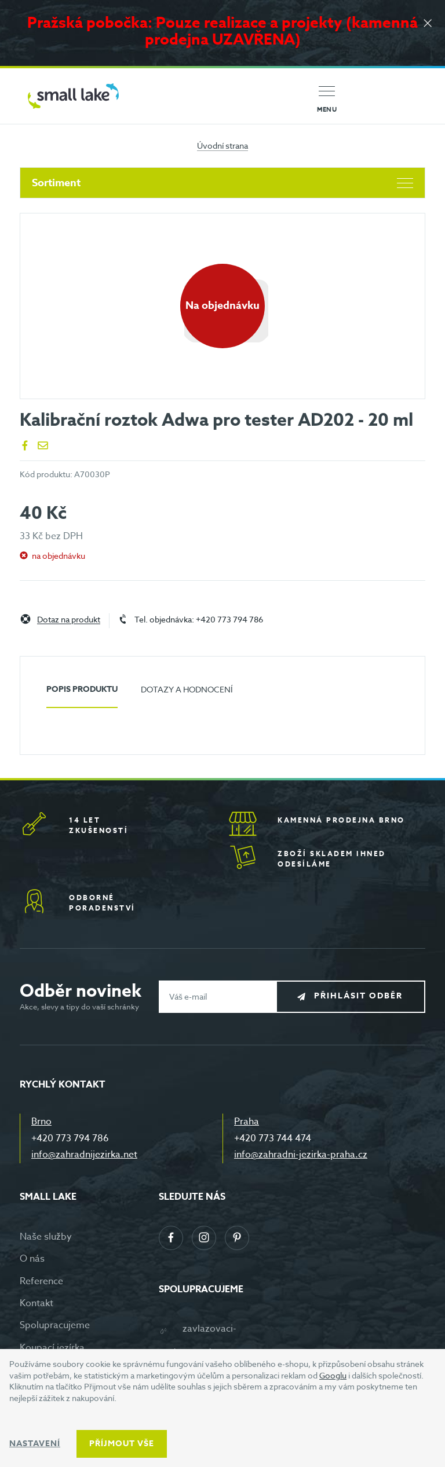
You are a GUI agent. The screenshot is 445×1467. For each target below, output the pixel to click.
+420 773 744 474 (272, 1138)
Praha (246, 1122)
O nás (32, 1259)
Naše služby (46, 1237)
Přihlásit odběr (359, 996)
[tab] (82, 694)
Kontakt (36, 1303)
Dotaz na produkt (68, 620)
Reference (41, 1281)
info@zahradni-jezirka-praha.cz (300, 1155)
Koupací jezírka (52, 1348)
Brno (41, 1122)
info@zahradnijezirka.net (84, 1155)
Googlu (332, 1375)
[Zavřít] (427, 24)
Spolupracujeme (55, 1325)
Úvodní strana (222, 145)
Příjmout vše (121, 1443)
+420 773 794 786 (70, 1138)
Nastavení (34, 1443)
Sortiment (222, 183)
